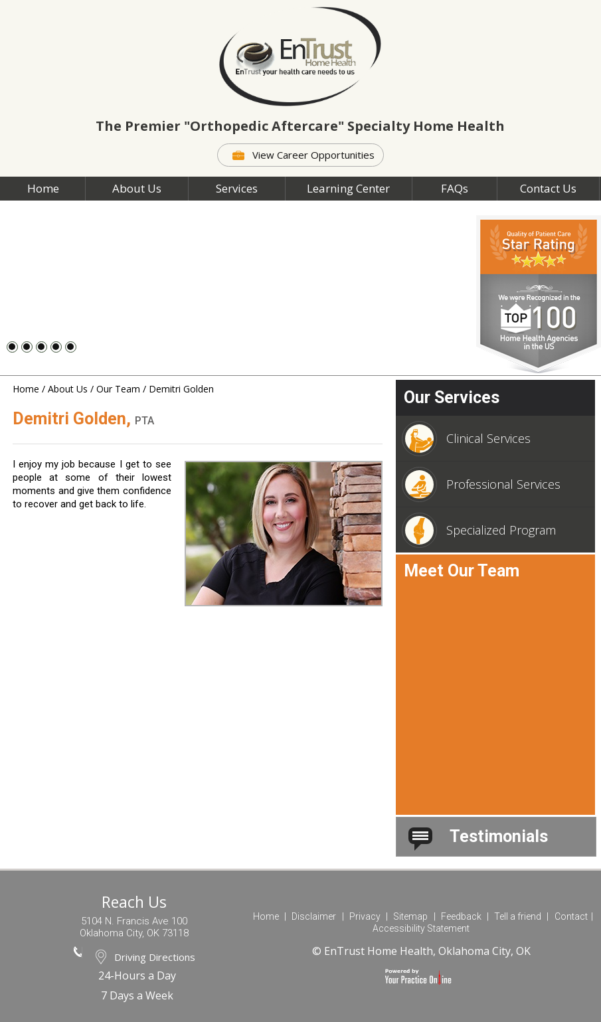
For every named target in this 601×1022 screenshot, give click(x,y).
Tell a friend (517, 916)
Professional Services (482, 484)
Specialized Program (480, 530)
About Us (136, 188)
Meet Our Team (461, 570)
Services (237, 188)
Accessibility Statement (421, 928)
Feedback (461, 916)
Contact (571, 916)
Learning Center (348, 188)
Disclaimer (314, 916)
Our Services (451, 397)
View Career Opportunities (313, 154)
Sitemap (410, 916)
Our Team (118, 389)
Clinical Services (468, 438)
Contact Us (548, 188)
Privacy (365, 916)
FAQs (454, 188)
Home (43, 188)
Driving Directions (154, 957)
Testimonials (478, 836)
